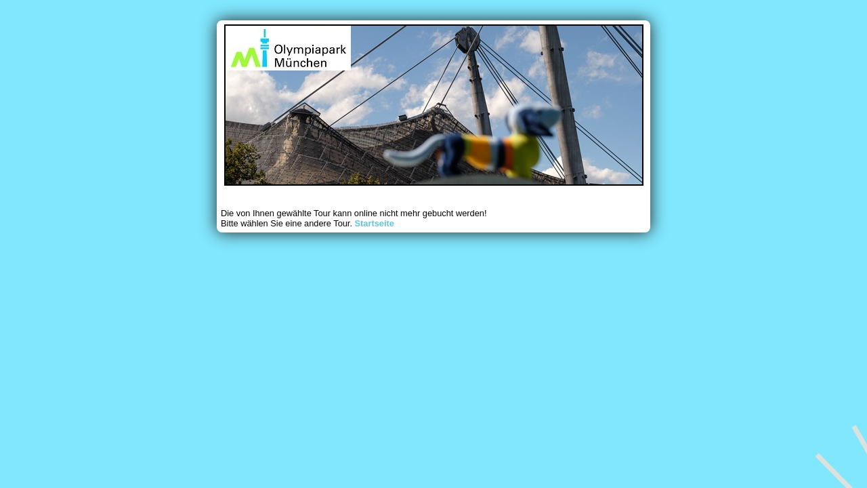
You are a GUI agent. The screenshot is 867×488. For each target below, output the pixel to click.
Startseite (374, 223)
